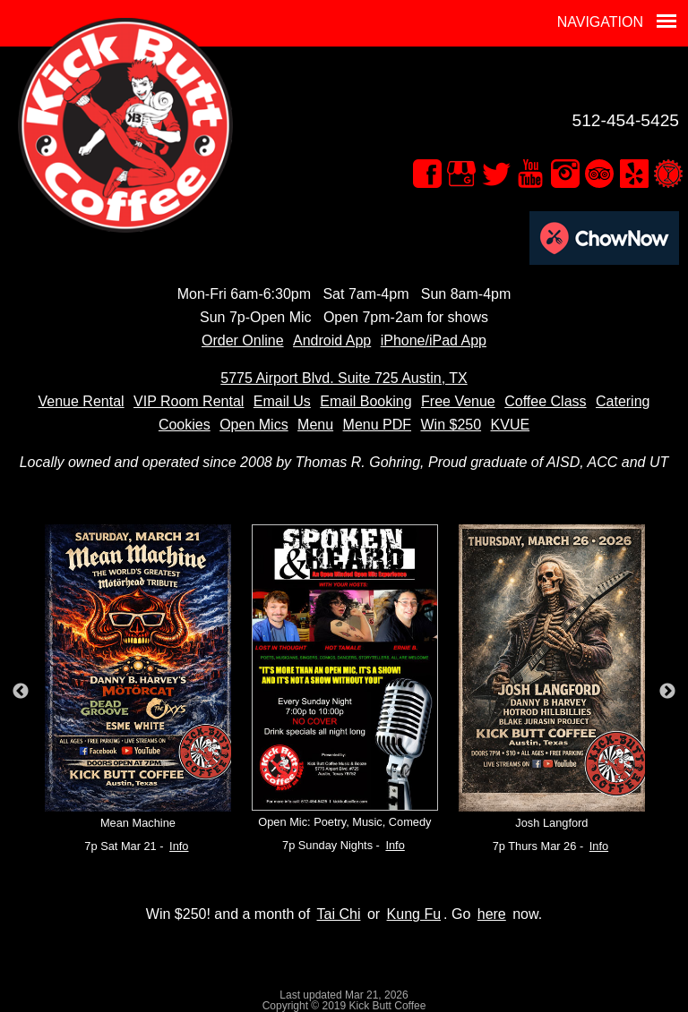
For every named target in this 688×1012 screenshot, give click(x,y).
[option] (137, 691)
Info (178, 846)
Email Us (282, 401)
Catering (622, 401)
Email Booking (365, 401)
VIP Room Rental (188, 401)
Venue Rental (82, 401)
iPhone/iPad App (433, 340)
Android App (332, 340)
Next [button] (667, 692)
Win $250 (450, 424)
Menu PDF (377, 424)
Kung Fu (414, 914)
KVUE (510, 424)
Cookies (185, 424)
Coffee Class (545, 401)
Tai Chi (339, 914)
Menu (315, 424)
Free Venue (458, 401)
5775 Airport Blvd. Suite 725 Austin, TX (343, 378)
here (491, 914)
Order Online (243, 340)
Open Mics (253, 424)
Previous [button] (21, 692)
